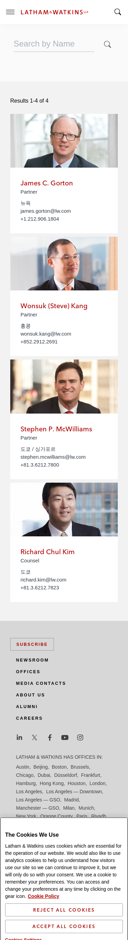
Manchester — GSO (37, 808)
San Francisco (57, 824)
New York (26, 816)
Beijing (40, 767)
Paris (81, 816)
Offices (28, 671)
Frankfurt (90, 775)
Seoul (83, 824)
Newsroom (32, 660)
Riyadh (98, 816)
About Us (30, 695)
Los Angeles (29, 791)
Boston (59, 767)
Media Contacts (41, 683)
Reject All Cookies (64, 919)
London (97, 783)
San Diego (27, 824)
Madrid (71, 799)
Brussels (80, 767)
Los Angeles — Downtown (74, 791)
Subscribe (32, 644)
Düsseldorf (65, 775)
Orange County (56, 816)
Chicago (24, 775)
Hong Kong (51, 783)
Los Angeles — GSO (38, 799)
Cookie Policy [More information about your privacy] (43, 906)
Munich (86, 808)
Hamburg (26, 783)
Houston (76, 783)
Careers (29, 718)
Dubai (44, 775)
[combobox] (54, 44)
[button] (107, 44)
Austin (22, 767)
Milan (68, 808)
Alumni (27, 706)
